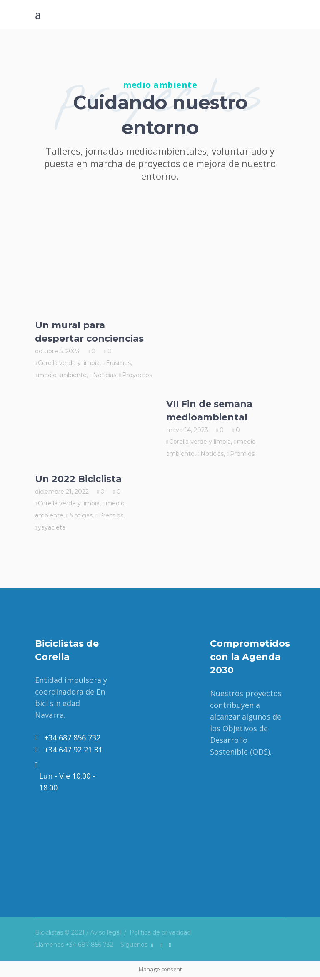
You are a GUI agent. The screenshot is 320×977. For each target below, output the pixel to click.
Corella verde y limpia (69, 363)
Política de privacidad (160, 932)
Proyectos (137, 375)
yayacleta (51, 527)
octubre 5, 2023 (57, 351)
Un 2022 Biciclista (78, 479)
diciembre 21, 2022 (62, 491)
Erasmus (118, 363)
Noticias (104, 375)
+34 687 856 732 (89, 944)
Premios (242, 453)
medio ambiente (62, 375)
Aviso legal (105, 932)
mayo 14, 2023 (187, 430)
